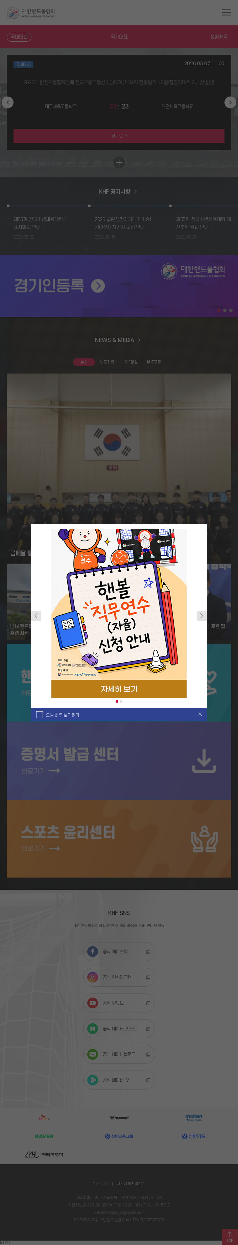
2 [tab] (121, 701)
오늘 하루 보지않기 (62, 715)
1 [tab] (117, 701)
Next (202, 616)
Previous (36, 616)
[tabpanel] (119, 613)
